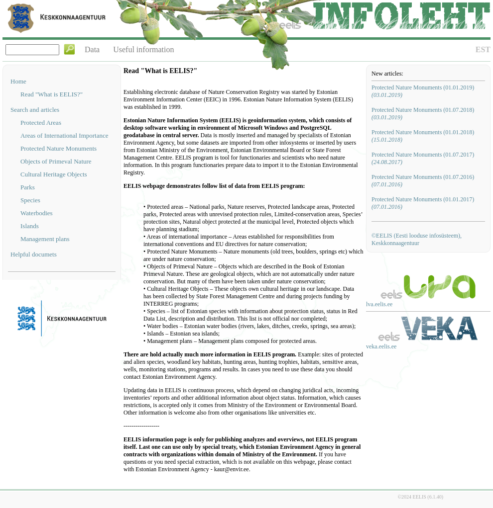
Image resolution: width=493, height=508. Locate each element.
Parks (27, 187)
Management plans (45, 239)
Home (18, 81)
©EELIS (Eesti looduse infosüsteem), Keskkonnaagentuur (416, 239)
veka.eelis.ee (381, 346)
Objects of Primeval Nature (56, 161)
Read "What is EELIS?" (51, 94)
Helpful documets (33, 254)
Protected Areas (40, 122)
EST (483, 49)
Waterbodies (36, 213)
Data (92, 49)
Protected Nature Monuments (58, 148)
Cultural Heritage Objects (53, 174)
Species (30, 200)
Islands (29, 226)
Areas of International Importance (64, 135)
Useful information (143, 49)
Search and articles (34, 109)
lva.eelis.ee (379, 304)
